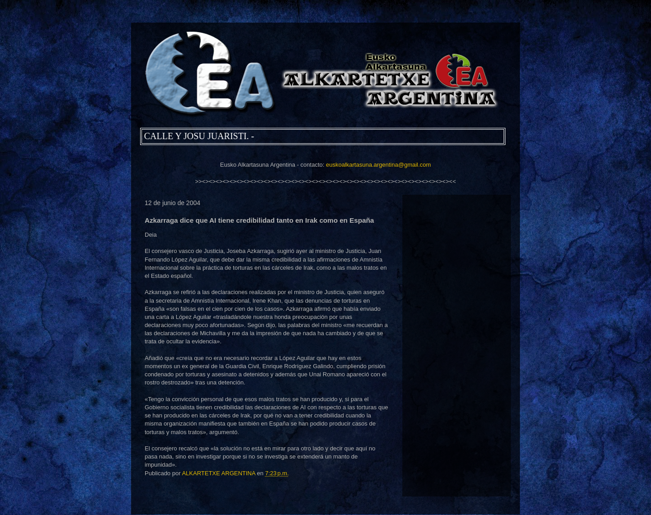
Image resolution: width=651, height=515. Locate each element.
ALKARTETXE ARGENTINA (219, 473)
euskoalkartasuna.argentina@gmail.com (378, 164)
